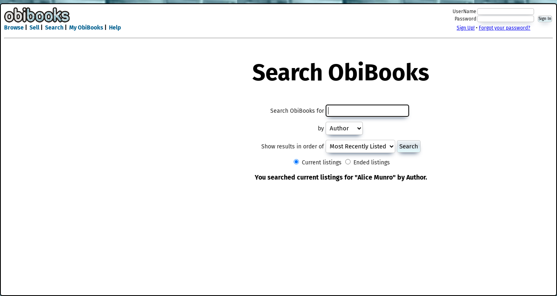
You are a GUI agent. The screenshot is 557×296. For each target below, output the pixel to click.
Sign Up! (466, 28)
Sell (34, 27)
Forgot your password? (504, 28)
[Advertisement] (278, 19)
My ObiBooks (86, 27)
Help (115, 27)
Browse (14, 27)
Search (54, 27)
